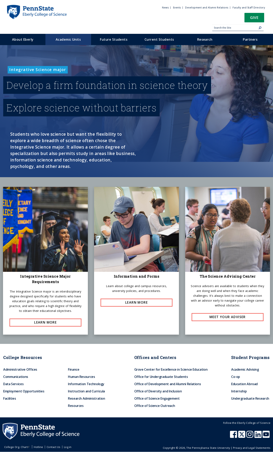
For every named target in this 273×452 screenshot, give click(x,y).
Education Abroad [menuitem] (244, 384)
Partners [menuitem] (250, 39)
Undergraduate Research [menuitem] (250, 398)
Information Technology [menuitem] (86, 384)
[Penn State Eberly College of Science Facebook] (234, 436)
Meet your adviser (227, 317)
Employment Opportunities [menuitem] (23, 391)
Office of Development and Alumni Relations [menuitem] (167, 384)
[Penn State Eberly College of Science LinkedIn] (259, 436)
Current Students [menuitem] (159, 39)
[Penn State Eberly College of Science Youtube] (266, 436)
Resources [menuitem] (76, 405)
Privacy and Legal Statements (251, 448)
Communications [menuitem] (15, 376)
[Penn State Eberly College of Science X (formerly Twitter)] (242, 436)
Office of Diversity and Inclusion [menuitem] (158, 391)
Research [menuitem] (204, 39)
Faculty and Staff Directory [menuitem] (249, 7)
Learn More (136, 302)
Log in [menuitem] (68, 447)
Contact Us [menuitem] (54, 447)
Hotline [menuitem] (38, 447)
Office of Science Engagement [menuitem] (157, 398)
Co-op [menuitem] (235, 376)
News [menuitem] (165, 7)
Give (254, 17)
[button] (254, 19)
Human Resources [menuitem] (81, 376)
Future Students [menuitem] (113, 39)
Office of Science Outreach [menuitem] (154, 405)
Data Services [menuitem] (13, 384)
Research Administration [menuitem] (86, 398)
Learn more (45, 322)
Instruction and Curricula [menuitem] (86, 391)
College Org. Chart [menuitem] (17, 447)
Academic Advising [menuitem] (245, 369)
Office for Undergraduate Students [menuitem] (161, 376)
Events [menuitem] (177, 7)
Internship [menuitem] (239, 391)
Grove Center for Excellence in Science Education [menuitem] (171, 369)
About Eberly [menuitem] (23, 39)
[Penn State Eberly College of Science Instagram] (250, 436)
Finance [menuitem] (73, 369)
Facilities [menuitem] (9, 398)
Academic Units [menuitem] (68, 39)
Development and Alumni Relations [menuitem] (206, 7)
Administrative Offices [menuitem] (20, 369)
